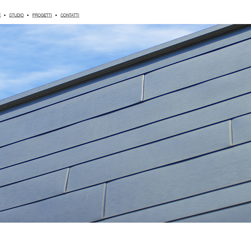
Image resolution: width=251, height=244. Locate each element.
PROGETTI (42, 15)
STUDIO (16, 15)
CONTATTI (70, 15)
